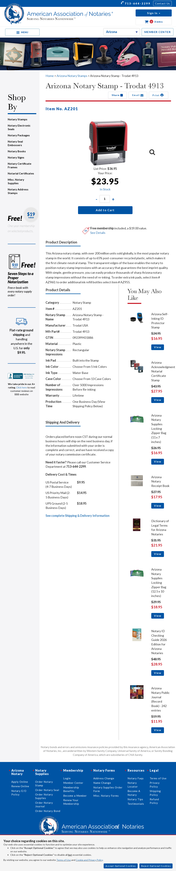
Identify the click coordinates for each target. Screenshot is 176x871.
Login (67, 778)
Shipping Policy (155, 792)
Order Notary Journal (44, 804)
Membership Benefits (71, 789)
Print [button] (158, 95)
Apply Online (19, 781)
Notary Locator (133, 784)
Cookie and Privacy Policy (89, 859)
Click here (21, 387)
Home (50, 76)
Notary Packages (19, 135)
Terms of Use (63, 859)
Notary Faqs (136, 778)
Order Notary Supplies (44, 796)
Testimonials (136, 803)
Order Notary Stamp (44, 783)
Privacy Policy (155, 784)
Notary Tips (135, 799)
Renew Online (20, 786)
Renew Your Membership (71, 802)
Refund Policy (154, 801)
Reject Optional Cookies (156, 866)
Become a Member (75, 795)
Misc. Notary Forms (106, 795)
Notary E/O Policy (18, 792)
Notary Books (17, 151)
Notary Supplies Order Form (108, 789)
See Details (97, 233)
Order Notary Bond (47, 810)
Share (117, 95)
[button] (154, 12)
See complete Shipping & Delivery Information (77, 515)
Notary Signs (16, 157)
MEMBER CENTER (157, 31)
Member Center (73, 782)
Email (138, 95)
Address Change (103, 778)
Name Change (102, 782)
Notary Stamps (17, 119)
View (157, 347)
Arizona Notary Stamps (72, 76)
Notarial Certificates (21, 173)
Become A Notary (134, 792)
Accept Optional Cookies (121, 866)
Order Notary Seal (47, 790)
